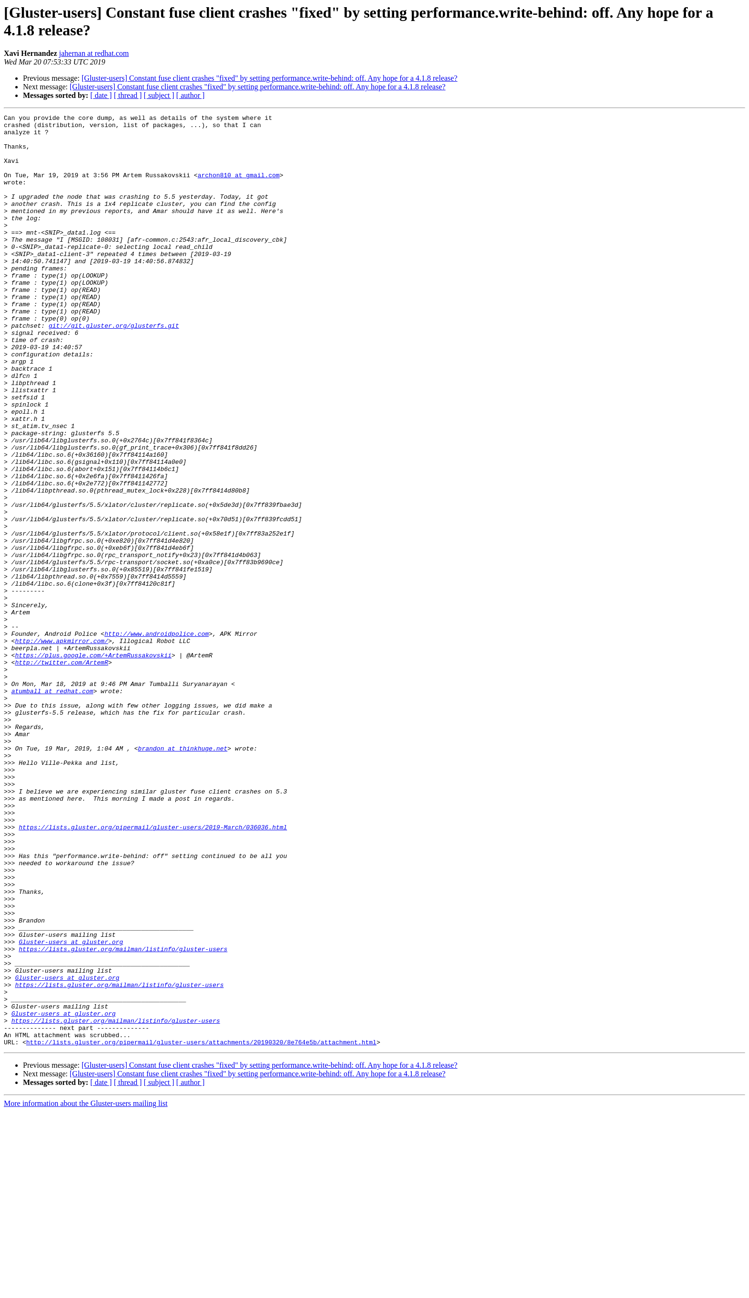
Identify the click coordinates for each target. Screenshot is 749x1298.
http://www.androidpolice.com (157, 738)
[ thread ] (128, 95)
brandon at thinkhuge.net (182, 875)
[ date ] (101, 95)
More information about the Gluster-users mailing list (86, 1290)
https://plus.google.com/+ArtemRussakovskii (93, 764)
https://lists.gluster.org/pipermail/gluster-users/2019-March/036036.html (153, 970)
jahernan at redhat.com (94, 53)
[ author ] (190, 95)
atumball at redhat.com (52, 807)
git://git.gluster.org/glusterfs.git (114, 368)
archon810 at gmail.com (239, 187)
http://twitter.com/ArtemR (61, 772)
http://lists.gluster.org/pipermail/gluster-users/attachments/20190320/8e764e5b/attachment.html (201, 1228)
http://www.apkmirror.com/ (61, 746)
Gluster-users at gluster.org (71, 1108)
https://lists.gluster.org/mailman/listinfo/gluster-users (123, 1116)
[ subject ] (159, 95)
